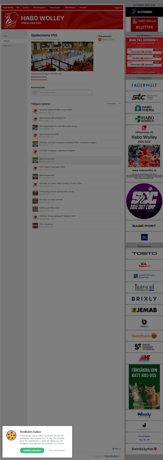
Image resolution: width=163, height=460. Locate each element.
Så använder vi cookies (53, 443)
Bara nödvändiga (57, 450)
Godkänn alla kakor (32, 450)
